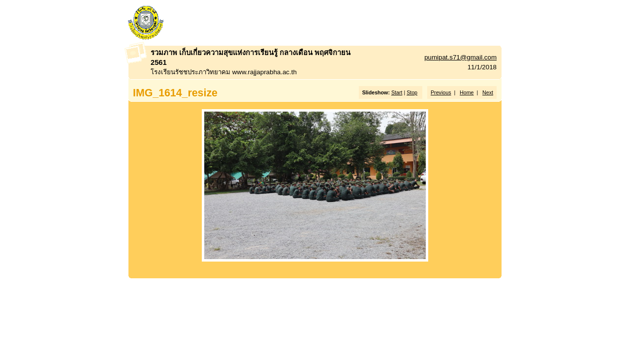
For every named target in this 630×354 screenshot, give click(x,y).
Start (397, 92)
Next (487, 92)
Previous (441, 92)
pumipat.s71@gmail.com (460, 57)
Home (466, 92)
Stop (412, 92)
